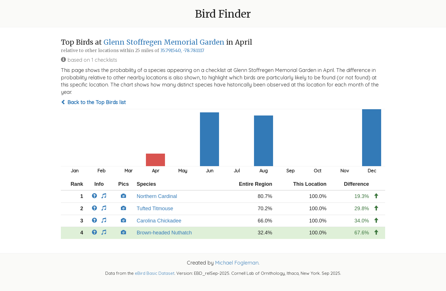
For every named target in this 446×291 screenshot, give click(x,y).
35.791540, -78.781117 (182, 50)
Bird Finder (223, 14)
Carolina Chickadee (159, 221)
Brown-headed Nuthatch (164, 233)
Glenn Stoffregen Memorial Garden (164, 42)
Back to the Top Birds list (93, 102)
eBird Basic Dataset (154, 273)
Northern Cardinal (157, 196)
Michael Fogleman (237, 262)
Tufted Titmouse (155, 208)
